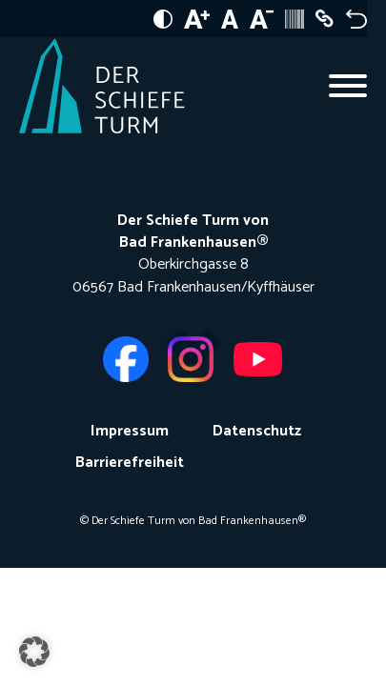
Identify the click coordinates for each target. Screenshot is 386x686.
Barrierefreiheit (129, 463)
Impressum (130, 431)
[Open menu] (348, 85)
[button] (34, 651)
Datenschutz (257, 431)
